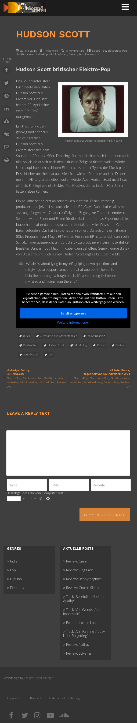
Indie (12, 561)
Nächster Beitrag (99, 372)
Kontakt (35, 698)
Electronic (16, 588)
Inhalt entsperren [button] (73, 313)
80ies (26, 336)
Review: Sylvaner (77, 653)
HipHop (14, 579)
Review (89, 54)
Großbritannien (25, 54)
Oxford (73, 54)
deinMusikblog (96, 336)
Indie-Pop (42, 54)
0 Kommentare (75, 50)
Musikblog (80, 345)
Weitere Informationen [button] (73, 322)
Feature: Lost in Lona (80, 622)
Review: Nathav (76, 644)
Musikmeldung (58, 54)
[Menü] (125, 6)
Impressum (14, 698)
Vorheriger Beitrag (37, 372)
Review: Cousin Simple (81, 588)
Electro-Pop (99, 50)
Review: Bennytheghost (82, 579)
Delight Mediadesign (38, 678)
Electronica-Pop (117, 50)
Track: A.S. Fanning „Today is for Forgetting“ (84, 633)
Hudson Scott (56, 345)
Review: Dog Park (78, 570)
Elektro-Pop (30, 345)
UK (97, 54)
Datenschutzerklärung (64, 698)
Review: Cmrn (75, 561)
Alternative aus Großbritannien (58, 336)
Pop (81, 54)
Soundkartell (30, 354)
